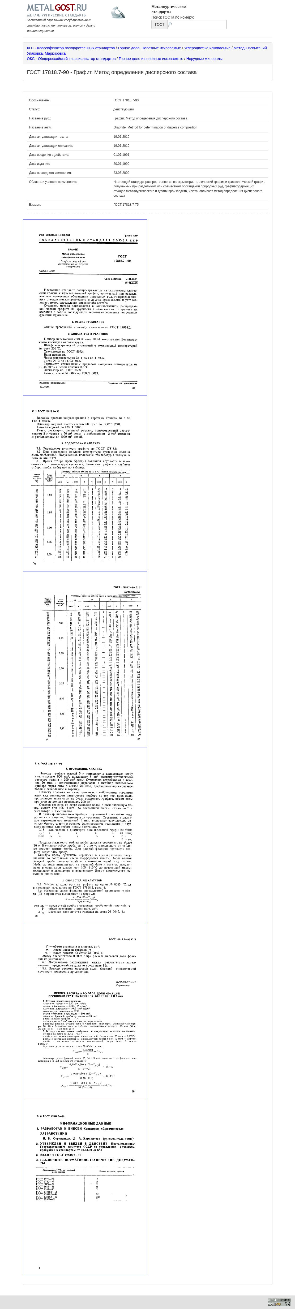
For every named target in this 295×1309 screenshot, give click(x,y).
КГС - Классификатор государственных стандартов (71, 48)
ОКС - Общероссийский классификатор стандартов (71, 59)
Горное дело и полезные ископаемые (151, 59)
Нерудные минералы (204, 59)
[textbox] (197, 24)
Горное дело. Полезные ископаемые (149, 48)
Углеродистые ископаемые (207, 48)
